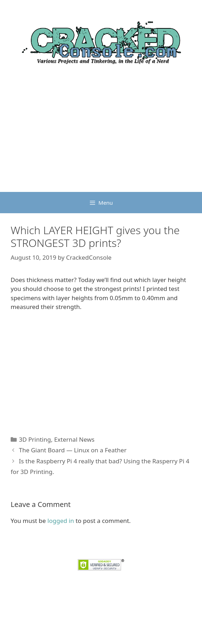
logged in (61, 521)
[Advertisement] (101, 138)
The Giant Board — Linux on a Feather (72, 450)
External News (74, 439)
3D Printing (35, 439)
